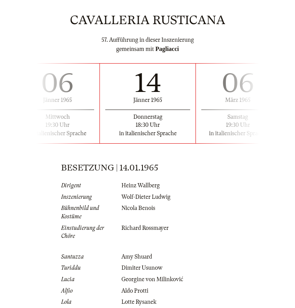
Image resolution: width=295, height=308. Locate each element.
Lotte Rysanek (138, 302)
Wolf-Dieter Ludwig (146, 197)
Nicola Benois (138, 208)
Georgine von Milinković (152, 279)
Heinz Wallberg (140, 185)
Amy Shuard (136, 257)
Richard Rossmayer (145, 228)
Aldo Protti (134, 291)
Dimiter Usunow (141, 268)
